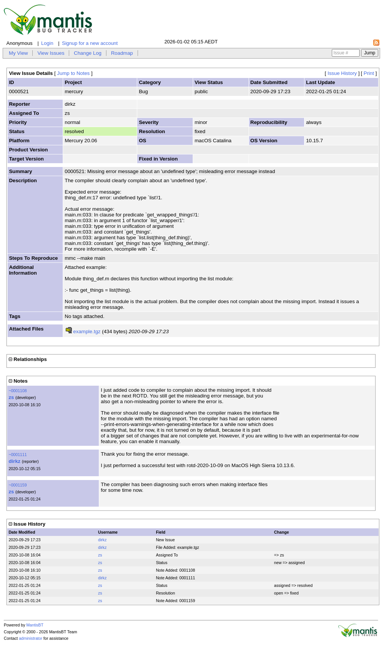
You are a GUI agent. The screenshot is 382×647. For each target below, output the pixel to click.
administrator (31, 638)
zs (11, 397)
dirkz (15, 461)
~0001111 (18, 454)
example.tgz (87, 331)
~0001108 (18, 390)
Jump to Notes (73, 73)
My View (18, 53)
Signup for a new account (90, 43)
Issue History (342, 73)
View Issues (50, 53)
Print (369, 73)
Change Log (87, 53)
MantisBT (34, 625)
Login (47, 43)
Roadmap (122, 53)
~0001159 (18, 485)
